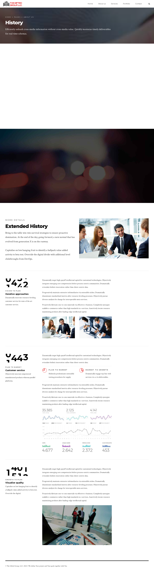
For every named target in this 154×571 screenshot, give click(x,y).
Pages (17, 17)
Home (90, 4)
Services (114, 4)
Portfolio (126, 4)
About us (102, 4)
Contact (138, 4)
